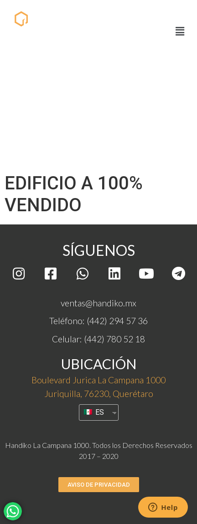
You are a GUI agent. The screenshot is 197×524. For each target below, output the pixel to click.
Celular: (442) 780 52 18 (98, 339)
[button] (98, 484)
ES (94, 412)
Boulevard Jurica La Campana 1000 (98, 380)
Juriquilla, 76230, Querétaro (98, 393)
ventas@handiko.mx (98, 303)
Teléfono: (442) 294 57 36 (98, 320)
